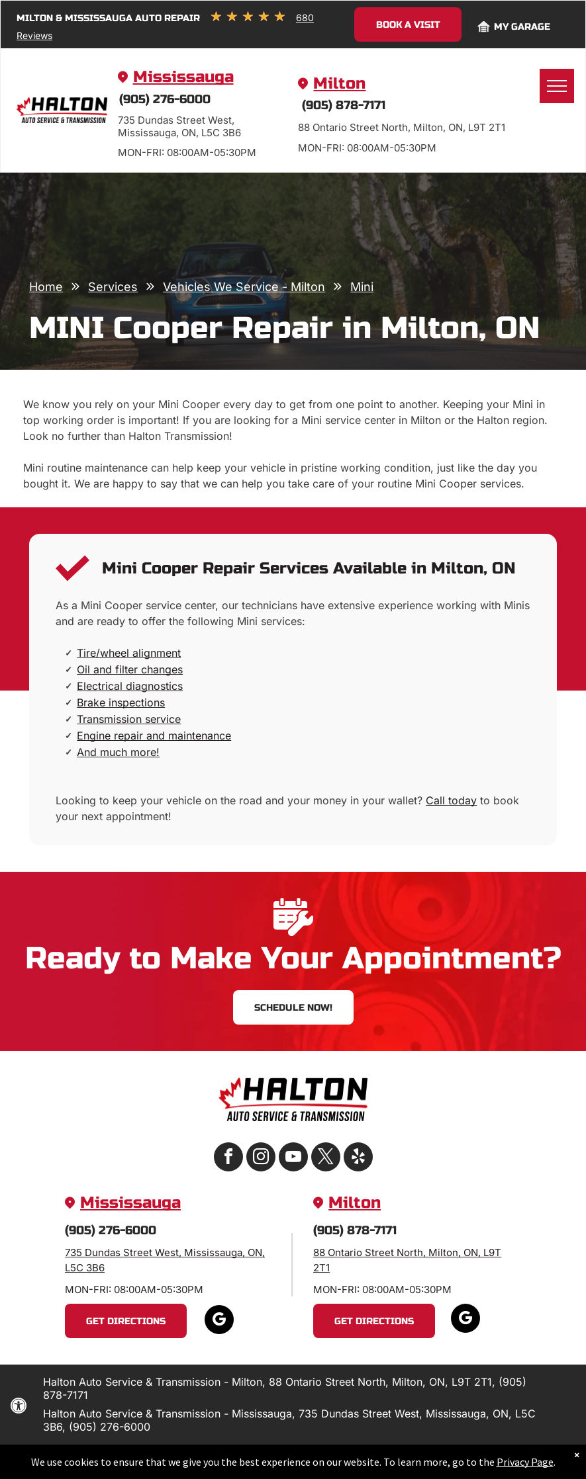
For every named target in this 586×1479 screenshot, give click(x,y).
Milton (339, 83)
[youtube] (293, 1158)
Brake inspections (121, 702)
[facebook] (228, 1158)
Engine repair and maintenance (154, 735)
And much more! (118, 752)
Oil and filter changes (130, 669)
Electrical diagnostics (130, 686)
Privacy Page (525, 1466)
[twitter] (325, 1158)
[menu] (557, 86)
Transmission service (129, 719)
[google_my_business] (219, 1321)
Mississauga (183, 77)
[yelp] (358, 1158)
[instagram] (260, 1158)
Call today (451, 800)
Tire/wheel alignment (129, 652)
